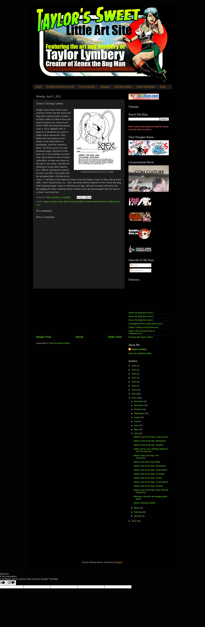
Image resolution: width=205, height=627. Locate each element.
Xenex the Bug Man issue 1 (141, 320)
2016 (134, 382)
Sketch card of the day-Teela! (147, 462)
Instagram (105, 87)
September (139, 413)
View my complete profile (139, 353)
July (136, 421)
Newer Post (43, 336)
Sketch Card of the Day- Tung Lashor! (151, 437)
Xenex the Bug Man (146, 87)
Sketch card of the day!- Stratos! (148, 486)
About (162, 87)
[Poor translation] (11, 582)
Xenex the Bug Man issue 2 (141, 316)
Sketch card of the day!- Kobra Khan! (150, 470)
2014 (134, 390)
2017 (134, 378)
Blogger (118, 562)
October (138, 409)
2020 (134, 374)
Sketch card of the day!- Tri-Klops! (149, 474)
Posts (134, 265)
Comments (136, 270)
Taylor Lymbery (139, 349)
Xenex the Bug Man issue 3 (141, 313)
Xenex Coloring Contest (144, 503)
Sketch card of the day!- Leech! (148, 478)
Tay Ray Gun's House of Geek (60, 87)
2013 (134, 394)
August (137, 417)
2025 (134, 366)
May (136, 429)
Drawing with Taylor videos (140, 337)
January (138, 516)
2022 (134, 370)
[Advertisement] (79, 312)
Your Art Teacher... (87, 87)
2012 (134, 398)
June (136, 425)
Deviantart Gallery (123, 87)
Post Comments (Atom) (59, 343)
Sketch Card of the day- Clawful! (148, 445)
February (138, 512)
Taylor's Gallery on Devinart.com (143, 327)
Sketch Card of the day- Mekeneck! (150, 441)
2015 (134, 386)
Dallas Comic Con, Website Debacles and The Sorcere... (151, 450)
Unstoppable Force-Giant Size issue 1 (145, 323)
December (139, 401)
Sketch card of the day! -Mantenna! (150, 466)
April (136, 433)
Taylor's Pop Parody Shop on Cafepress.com (141, 332)
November (139, 405)
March (137, 508)
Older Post (115, 336)
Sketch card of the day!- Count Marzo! (151, 482)
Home (39, 87)
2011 (134, 521)
